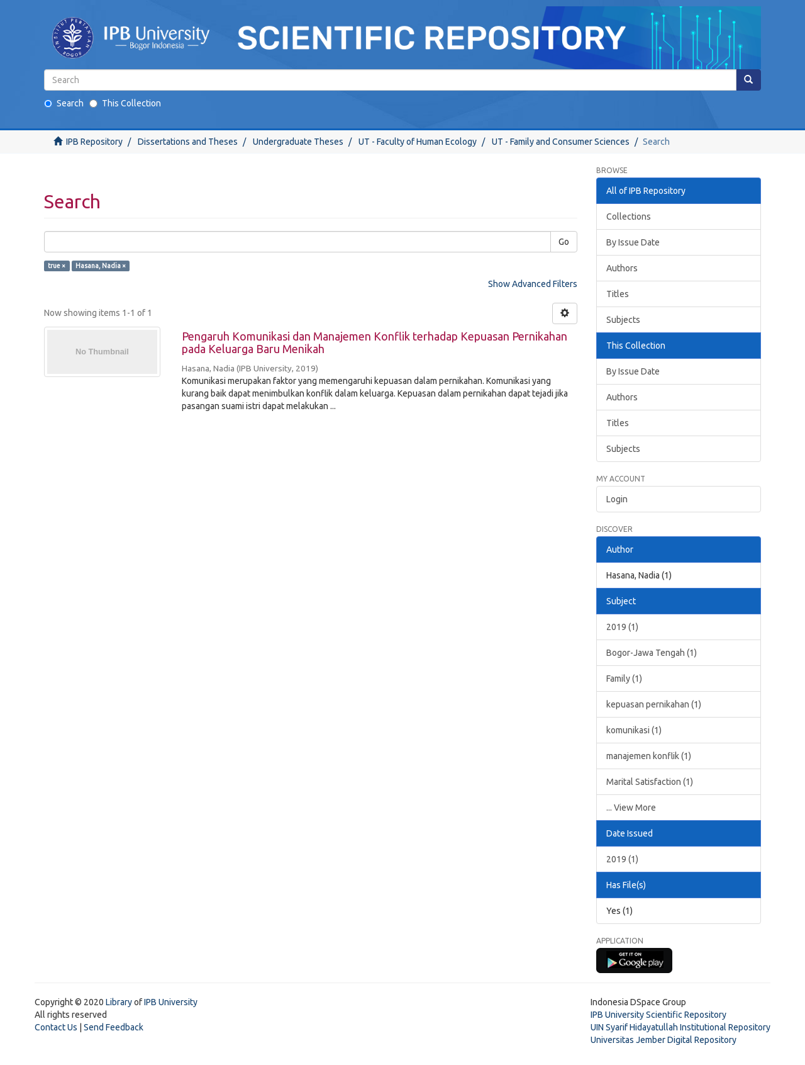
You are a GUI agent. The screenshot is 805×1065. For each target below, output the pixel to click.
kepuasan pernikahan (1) (653, 704)
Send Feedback (113, 1027)
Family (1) (624, 678)
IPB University (170, 1002)
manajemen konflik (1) (648, 756)
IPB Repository (94, 142)
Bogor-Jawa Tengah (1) (651, 653)
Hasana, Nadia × (100, 265)
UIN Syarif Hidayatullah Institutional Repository (680, 1027)
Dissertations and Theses (188, 142)
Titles (617, 294)
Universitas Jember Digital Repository (663, 1040)
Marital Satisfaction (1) (649, 782)
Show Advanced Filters (532, 284)
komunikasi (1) (634, 730)
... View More (631, 808)
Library (119, 1002)
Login (617, 499)
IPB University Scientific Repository (658, 1015)
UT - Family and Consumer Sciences (561, 142)
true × (56, 265)
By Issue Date (633, 242)
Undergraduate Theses (298, 142)
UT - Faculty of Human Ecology (417, 142)
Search (64, 103)
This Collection (125, 103)
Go (563, 242)
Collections (628, 216)
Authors (622, 268)
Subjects (623, 320)
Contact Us (56, 1027)
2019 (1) (622, 627)
